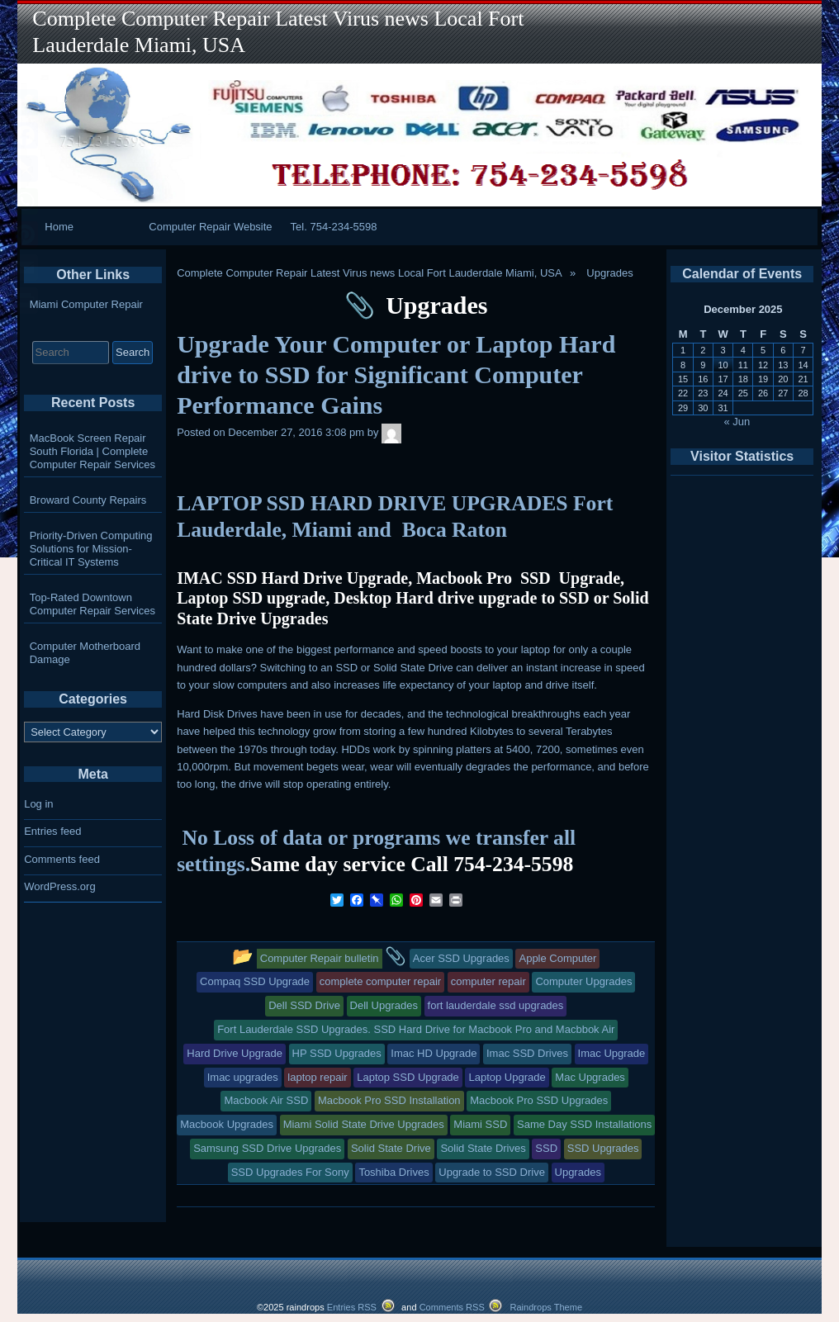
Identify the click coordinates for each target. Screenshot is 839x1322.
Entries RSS (352, 1307)
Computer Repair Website (210, 226)
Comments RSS (452, 1307)
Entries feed (52, 831)
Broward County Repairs (88, 500)
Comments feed (62, 859)
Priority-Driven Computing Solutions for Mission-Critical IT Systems (91, 548)
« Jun (737, 421)
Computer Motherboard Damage (85, 653)
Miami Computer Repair (86, 304)
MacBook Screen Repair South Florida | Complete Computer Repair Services (92, 451)
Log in (38, 804)
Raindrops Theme (546, 1307)
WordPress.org (59, 886)
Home (59, 226)
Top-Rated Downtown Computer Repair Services (92, 604)
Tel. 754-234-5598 (334, 226)
